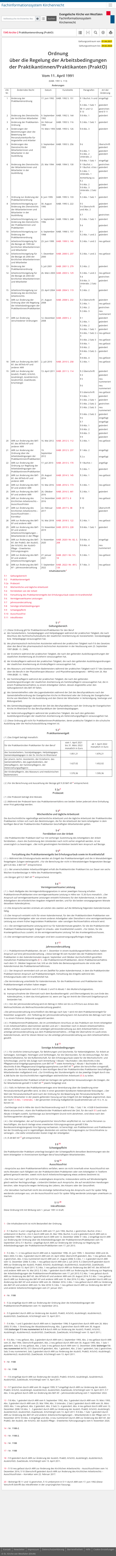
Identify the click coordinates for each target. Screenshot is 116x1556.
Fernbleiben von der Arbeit (23, 591)
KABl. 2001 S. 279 (64, 266)
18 (6, 1458)
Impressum (33, 1549)
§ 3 (5, 587)
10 (6, 1369)
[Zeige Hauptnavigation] (110, 5)
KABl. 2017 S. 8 (63, 498)
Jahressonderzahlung (21, 602)
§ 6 (5, 598)
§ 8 (5, 606)
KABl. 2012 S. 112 (64, 440)
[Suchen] (52, 18)
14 (6, 1428)
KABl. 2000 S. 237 (64, 253)
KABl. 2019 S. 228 (64, 527)
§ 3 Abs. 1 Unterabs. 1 (24, 1099)
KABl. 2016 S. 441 (64, 491)
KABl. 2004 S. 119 (64, 290)
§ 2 (5, 579)
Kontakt (7, 1549)
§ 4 (5, 591)
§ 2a (6, 583)
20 (6, 1481)
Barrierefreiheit (75, 1549)
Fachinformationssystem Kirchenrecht (32, 5)
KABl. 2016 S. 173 (64, 484)
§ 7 (5, 602)
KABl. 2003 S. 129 (64, 273)
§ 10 (6, 613)
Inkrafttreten (16, 617)
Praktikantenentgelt (20, 579)
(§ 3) (82, 1075)
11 (6, 1376)
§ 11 (6, 617)
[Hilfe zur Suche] (37, 18)
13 (6, 1400)
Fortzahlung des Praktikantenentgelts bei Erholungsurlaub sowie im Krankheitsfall (51, 594)
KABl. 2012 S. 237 (64, 450)
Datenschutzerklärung (53, 1549)
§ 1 (5, 575)
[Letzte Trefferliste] (43, 18)
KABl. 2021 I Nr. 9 (65, 555)
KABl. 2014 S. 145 (64, 475)
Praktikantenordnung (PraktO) (28, 32)
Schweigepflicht (18, 609)
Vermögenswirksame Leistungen (26, 598)
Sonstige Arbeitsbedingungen (25, 606)
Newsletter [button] (19, 1549)
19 (6, 1468)
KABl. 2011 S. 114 (64, 371)
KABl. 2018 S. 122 (64, 520)
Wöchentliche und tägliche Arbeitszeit (29, 587)
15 (6, 1435)
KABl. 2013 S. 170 (64, 462)
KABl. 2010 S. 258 (64, 361)
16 (6, 1443)
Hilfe (88, 1549)
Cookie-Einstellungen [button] (103, 1549)
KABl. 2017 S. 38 (64, 507)
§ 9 (5, 609)
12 (6, 1387)
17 (6, 1450)
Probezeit (15, 583)
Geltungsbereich (18, 575)
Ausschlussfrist (17, 613)
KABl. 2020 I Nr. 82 (65, 539)
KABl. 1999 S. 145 (64, 241)
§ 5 (5, 594)
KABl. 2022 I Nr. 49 (65, 564)
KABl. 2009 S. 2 (63, 317)
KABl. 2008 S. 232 (64, 299)
